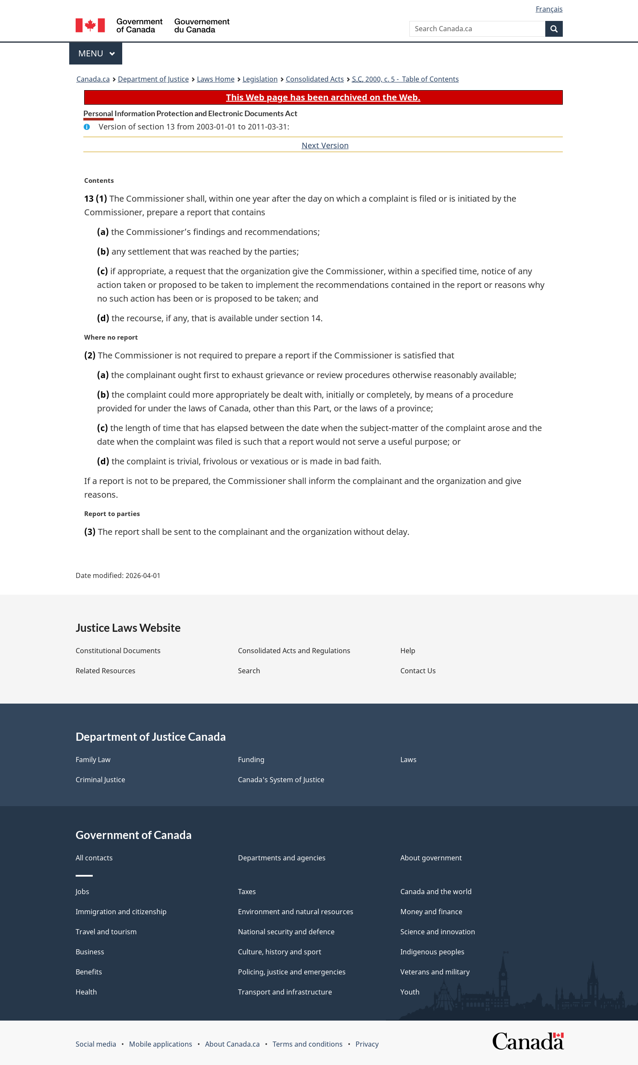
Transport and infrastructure (285, 992)
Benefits (89, 972)
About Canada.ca (232, 1044)
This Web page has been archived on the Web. (323, 97)
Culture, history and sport (279, 951)
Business (90, 951)
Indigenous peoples (432, 951)
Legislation (260, 79)
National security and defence (286, 931)
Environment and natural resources (295, 911)
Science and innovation (437, 931)
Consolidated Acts (315, 79)
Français (549, 9)
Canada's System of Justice (281, 779)
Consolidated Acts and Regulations (294, 650)
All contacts (94, 858)
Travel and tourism (106, 931)
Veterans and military (435, 972)
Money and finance (431, 911)
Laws (408, 759)
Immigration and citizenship (121, 911)
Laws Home (216, 79)
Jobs (82, 891)
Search (249, 670)
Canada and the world (436, 891)
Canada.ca (93, 79)
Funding (251, 759)
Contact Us (418, 670)
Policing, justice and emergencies (292, 972)
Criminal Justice (100, 779)
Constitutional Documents (118, 650)
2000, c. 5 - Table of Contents (405, 79)
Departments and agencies (282, 858)
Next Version (325, 145)
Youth (410, 992)
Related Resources (105, 670)
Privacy (367, 1044)
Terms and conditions (308, 1044)
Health (86, 992)
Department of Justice (153, 79)
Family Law (93, 759)
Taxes (247, 891)
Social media (96, 1044)
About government (431, 858)
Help (407, 650)
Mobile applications (160, 1044)
